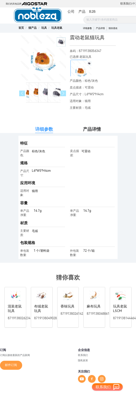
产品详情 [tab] (92, 129)
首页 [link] (21, 28)
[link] (32, 28)
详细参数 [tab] (44, 129)
